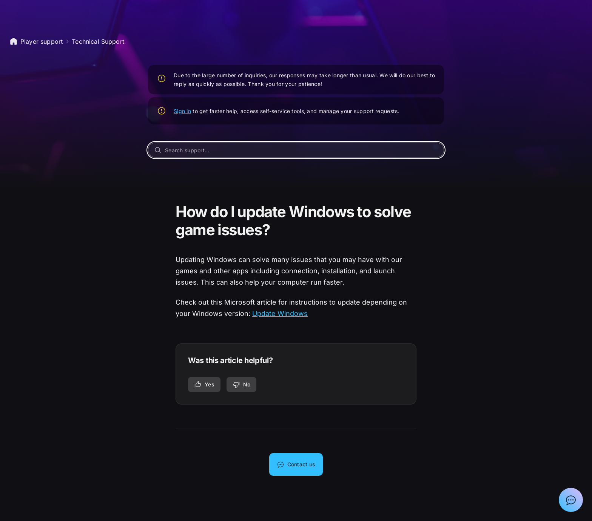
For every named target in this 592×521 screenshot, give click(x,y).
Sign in (182, 111)
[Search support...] (296, 150)
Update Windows (280, 313)
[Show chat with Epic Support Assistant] (571, 500)
